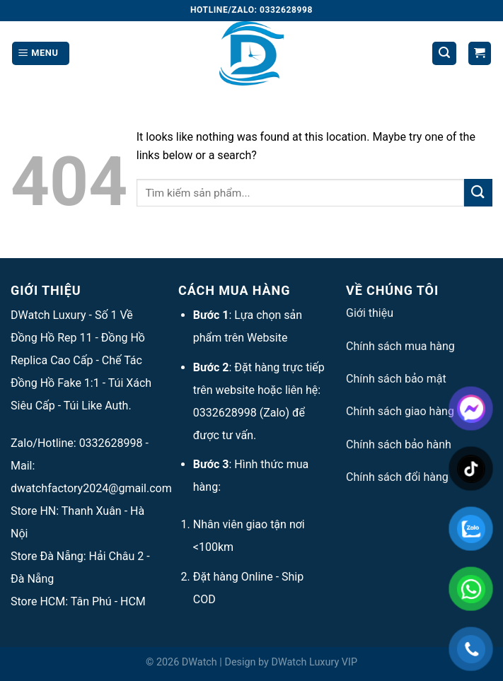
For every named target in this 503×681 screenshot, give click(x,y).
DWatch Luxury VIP (314, 662)
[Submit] (478, 192)
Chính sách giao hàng (400, 411)
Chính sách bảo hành (398, 444)
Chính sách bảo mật (396, 378)
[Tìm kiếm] (444, 53)
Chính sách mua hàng (400, 346)
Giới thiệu (369, 313)
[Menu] (40, 53)
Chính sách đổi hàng (397, 477)
